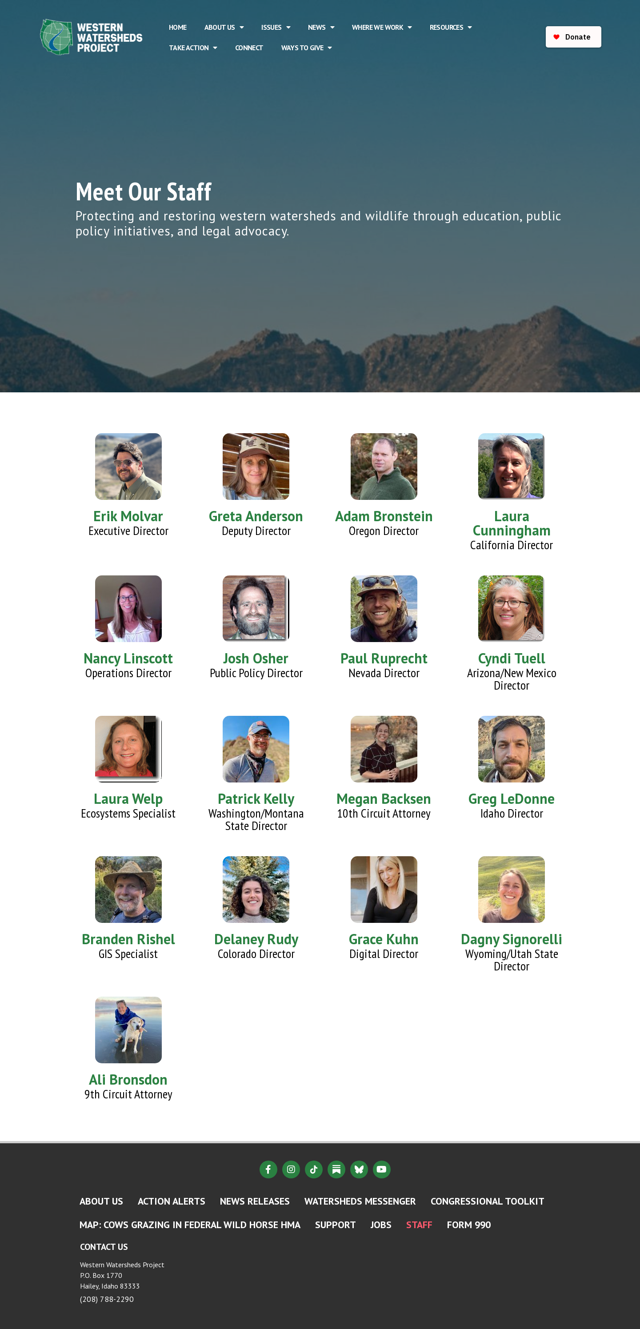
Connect (249, 47)
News (321, 27)
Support (335, 1224)
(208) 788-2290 (107, 1299)
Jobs (381, 1224)
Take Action (193, 48)
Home (178, 27)
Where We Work (382, 27)
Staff (419, 1224)
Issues (275, 27)
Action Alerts (171, 1201)
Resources (451, 27)
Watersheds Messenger (360, 1201)
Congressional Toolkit (487, 1201)
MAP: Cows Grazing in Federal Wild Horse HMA (190, 1224)
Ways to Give (306, 48)
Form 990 (469, 1224)
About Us (224, 27)
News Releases (255, 1201)
